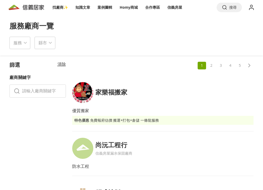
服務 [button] (17, 43)
